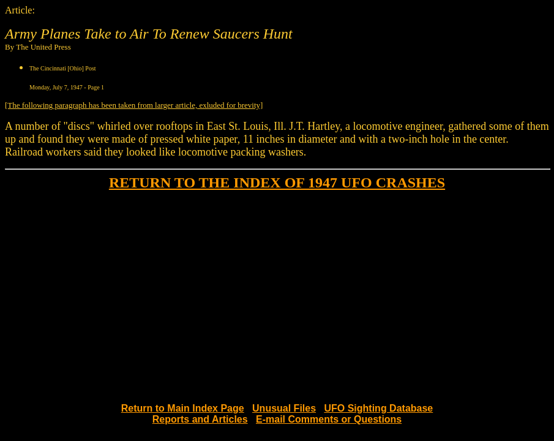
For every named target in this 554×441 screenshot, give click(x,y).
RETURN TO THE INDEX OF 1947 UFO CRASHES (277, 182)
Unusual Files (284, 408)
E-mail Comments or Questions (329, 419)
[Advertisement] (277, 286)
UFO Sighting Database (378, 408)
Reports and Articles (200, 419)
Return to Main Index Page (182, 408)
